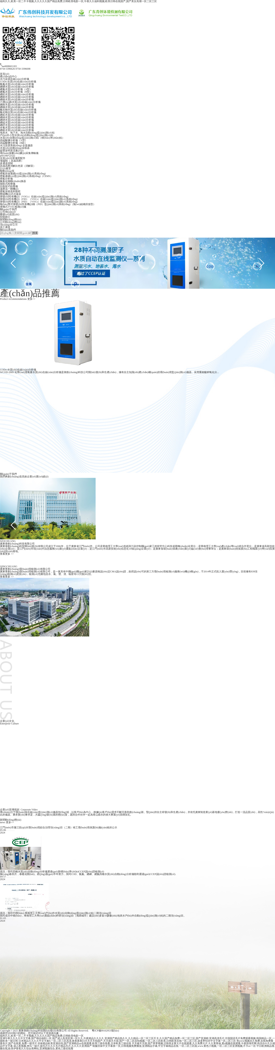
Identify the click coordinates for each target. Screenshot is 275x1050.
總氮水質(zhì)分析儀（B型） (16, 91)
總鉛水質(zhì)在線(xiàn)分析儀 (17, 114)
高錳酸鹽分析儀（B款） (13, 142)
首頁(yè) (4, 73)
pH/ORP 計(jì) (7, 155)
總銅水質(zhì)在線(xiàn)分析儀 (17, 96)
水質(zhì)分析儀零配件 (12, 158)
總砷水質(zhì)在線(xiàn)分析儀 (17, 119)
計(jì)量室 (5, 168)
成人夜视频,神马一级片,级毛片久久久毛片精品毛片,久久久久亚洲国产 (52, 1045)
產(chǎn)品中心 (8, 76)
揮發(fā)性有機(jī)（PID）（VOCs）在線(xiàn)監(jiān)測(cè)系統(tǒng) (39, 201)
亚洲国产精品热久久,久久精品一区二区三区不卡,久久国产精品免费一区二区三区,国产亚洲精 (156, 1038)
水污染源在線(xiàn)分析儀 (14, 79)
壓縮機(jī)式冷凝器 (10, 193)
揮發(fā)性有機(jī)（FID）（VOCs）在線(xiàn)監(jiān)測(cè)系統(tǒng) (39, 199)
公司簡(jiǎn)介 (8, 211)
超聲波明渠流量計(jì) (12, 150)
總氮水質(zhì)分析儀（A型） (16, 89)
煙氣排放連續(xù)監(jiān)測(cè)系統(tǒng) (23, 173)
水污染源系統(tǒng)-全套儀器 (16, 145)
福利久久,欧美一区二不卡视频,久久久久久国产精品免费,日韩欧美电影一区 (42, 1035)
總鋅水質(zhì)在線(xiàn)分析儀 (17, 125)
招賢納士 (5, 216)
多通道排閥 (6, 163)
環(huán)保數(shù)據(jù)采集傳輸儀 (19, 153)
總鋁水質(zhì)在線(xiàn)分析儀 (17, 94)
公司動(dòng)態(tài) (10, 222)
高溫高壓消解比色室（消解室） (18, 165)
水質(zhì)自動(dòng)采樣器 (15, 148)
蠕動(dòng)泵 (7, 170)
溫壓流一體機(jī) (9, 188)
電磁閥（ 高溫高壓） (12, 160)
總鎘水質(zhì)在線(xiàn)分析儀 (17, 117)
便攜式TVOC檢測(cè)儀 (13, 206)
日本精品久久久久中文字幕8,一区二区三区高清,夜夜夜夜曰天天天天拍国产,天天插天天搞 (68, 1040)
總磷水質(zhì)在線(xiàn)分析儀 (17, 86)
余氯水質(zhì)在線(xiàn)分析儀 (17, 127)
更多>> (31, 298)
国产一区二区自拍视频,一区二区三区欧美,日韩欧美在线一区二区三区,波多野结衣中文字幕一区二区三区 (177, 1040)
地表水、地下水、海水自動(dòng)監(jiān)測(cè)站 (27, 132)
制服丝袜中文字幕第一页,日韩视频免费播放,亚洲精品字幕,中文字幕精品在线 (135, 1045)
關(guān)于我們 (8, 209)
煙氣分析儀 (6, 178)
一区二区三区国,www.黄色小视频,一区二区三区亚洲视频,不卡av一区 (217, 1045)
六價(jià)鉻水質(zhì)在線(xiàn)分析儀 (20, 102)
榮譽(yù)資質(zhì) (9, 214)
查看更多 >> (7, 553)
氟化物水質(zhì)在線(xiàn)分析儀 (18, 109)
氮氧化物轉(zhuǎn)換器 (13, 181)
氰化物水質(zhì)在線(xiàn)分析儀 (18, 112)
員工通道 (5, 227)
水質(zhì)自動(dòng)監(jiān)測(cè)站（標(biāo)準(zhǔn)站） (32, 137)
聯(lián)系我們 (8, 229)
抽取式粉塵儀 (7, 183)
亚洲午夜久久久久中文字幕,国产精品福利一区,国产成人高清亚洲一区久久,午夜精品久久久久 (52, 1038)
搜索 (35, 232)
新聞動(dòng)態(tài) (10, 219)
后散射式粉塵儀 (9, 186)
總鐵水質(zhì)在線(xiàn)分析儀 (17, 107)
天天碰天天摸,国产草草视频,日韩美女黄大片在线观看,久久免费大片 (170, 1043)
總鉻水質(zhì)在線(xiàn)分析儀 (17, 104)
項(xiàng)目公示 (9, 224)
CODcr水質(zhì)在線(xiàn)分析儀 (18, 81)
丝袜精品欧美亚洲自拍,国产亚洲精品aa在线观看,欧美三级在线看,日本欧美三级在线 (84, 1043)
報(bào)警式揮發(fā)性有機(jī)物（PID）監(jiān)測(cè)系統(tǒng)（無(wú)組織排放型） (48, 204)
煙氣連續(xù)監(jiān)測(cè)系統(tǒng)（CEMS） (26, 176)
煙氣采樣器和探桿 (10, 191)
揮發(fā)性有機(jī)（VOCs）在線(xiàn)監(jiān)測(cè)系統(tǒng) (34, 196)
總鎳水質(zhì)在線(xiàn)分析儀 (17, 99)
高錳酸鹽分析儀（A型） (13, 140)
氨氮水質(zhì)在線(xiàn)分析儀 (17, 84)
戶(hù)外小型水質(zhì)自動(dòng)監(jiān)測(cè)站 (26, 135)
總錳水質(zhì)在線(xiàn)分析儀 (17, 122)
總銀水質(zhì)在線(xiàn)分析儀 (17, 130)
